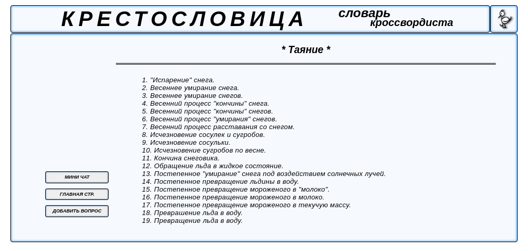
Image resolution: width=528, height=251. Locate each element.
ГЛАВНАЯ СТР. (77, 194)
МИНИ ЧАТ (77, 177)
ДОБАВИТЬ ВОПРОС (76, 211)
